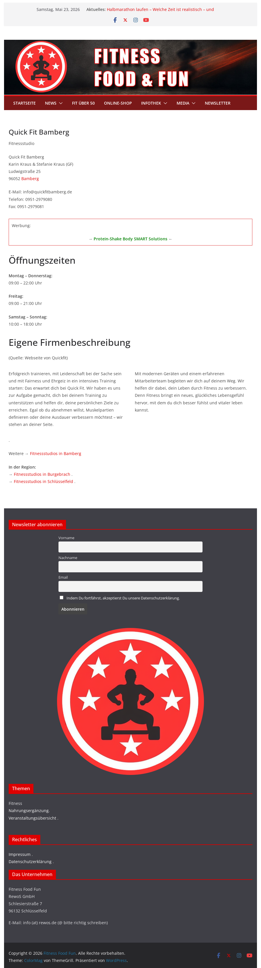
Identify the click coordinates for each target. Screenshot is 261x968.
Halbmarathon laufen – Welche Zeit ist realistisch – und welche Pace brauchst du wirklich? (160, 12)
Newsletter (217, 103)
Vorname (66, 537)
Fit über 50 (83, 103)
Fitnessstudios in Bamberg (55, 453)
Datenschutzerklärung (30, 861)
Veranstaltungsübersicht (32, 818)
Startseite (24, 103)
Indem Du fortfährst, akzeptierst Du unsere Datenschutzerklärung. (123, 598)
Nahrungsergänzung (29, 810)
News (50, 103)
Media (183, 103)
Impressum (20, 854)
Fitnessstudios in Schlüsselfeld (43, 481)
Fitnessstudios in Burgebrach (42, 474)
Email (63, 577)
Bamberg (30, 178)
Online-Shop (118, 103)
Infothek (151, 103)
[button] (59, 103)
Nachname (67, 557)
